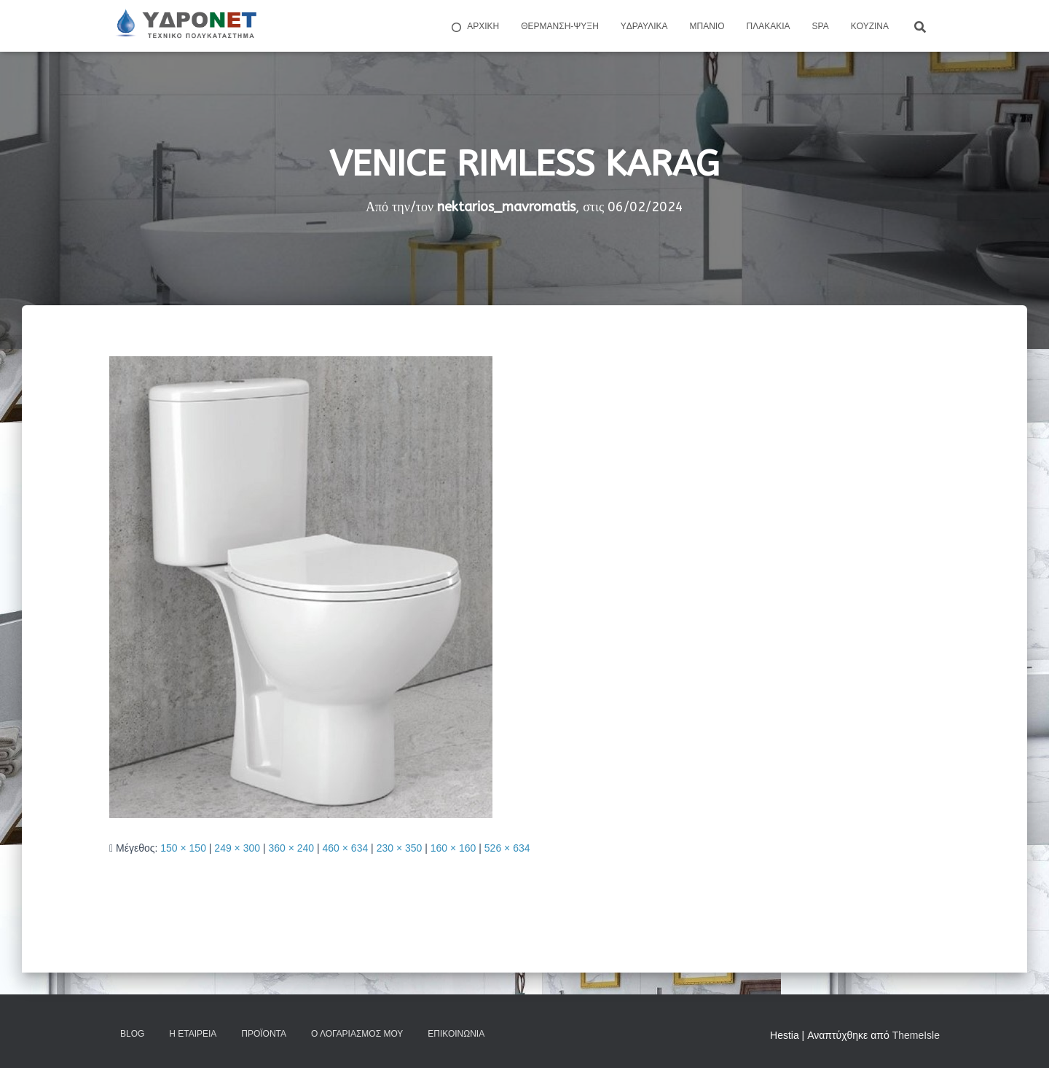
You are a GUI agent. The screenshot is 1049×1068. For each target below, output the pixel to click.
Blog (132, 1034)
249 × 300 (237, 848)
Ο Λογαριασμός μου (357, 1034)
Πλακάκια (768, 26)
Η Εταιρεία (192, 1034)
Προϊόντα (263, 1034)
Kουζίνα (870, 26)
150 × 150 (183, 848)
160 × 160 (453, 848)
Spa (820, 26)
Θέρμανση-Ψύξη (560, 26)
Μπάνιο (707, 26)
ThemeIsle (916, 1035)
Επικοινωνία (456, 1034)
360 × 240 (291, 848)
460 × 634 (346, 848)
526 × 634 (507, 848)
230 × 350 (400, 848)
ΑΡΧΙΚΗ (474, 27)
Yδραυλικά (644, 26)
